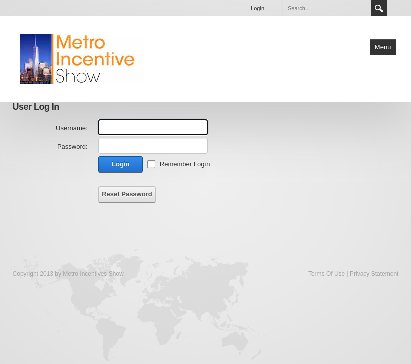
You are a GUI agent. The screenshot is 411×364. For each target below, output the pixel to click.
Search (379, 8)
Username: (72, 128)
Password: (72, 146)
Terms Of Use (326, 273)
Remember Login (185, 164)
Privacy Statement (374, 273)
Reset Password (127, 194)
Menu (383, 47)
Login (257, 8)
